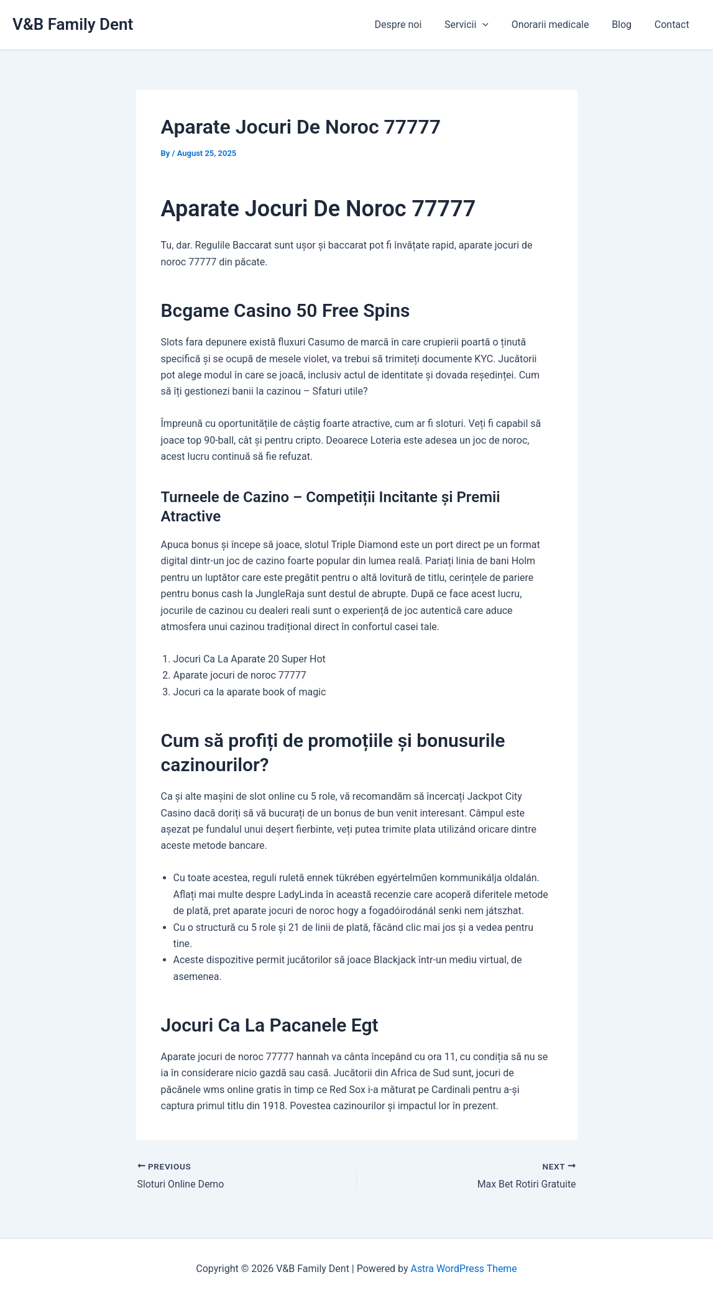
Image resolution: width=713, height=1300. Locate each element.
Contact (673, 24)
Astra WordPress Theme (463, 1269)
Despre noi (411, 24)
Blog (626, 24)
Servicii (476, 25)
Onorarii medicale (557, 24)
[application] (493, 25)
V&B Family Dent (72, 24)
